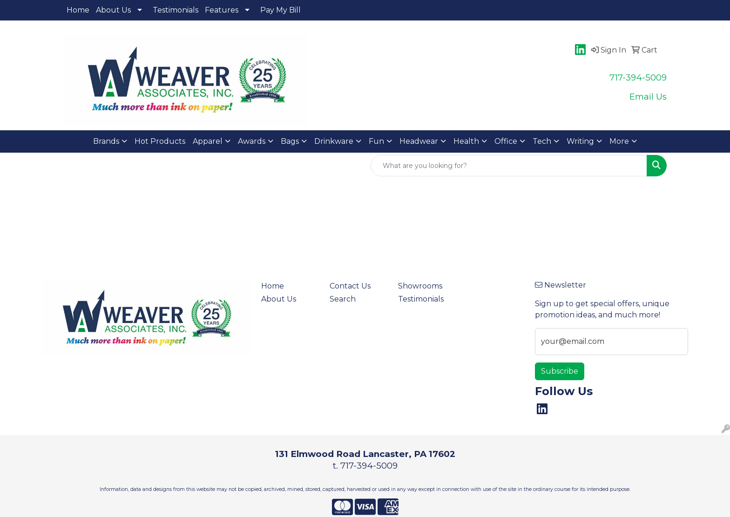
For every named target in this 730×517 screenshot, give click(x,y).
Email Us (648, 96)
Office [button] (505, 141)
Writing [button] (580, 141)
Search (343, 299)
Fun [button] (376, 141)
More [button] (619, 141)
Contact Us (350, 286)
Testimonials (175, 10)
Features (221, 10)
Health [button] (466, 141)
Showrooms (420, 286)
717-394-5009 (638, 77)
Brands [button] (106, 141)
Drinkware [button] (333, 141)
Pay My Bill (280, 10)
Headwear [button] (418, 141)
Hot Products (160, 141)
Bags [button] (290, 141)
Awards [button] (251, 141)
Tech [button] (542, 141)
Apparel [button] (208, 141)
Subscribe (559, 371)
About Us (113, 10)
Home (78, 10)
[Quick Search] (509, 165)
